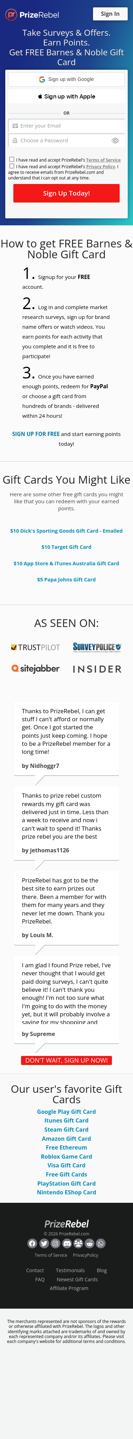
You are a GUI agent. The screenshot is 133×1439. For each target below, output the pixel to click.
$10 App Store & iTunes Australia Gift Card (66, 563)
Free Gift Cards (66, 1174)
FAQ (40, 1279)
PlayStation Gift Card (66, 1183)
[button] (66, 80)
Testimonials (70, 1270)
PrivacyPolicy (85, 1255)
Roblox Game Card (66, 1156)
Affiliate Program (69, 1288)
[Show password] (115, 141)
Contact (35, 1270)
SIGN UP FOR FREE (36, 433)
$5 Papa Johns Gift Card (66, 579)
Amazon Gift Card (66, 1139)
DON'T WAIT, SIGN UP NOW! (66, 1060)
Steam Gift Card (67, 1129)
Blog (102, 1270)
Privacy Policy (100, 167)
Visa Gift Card (66, 1165)
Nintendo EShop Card (66, 1192)
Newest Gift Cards (77, 1279)
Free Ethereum (66, 1147)
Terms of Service (103, 160)
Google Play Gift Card (66, 1112)
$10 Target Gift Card (66, 547)
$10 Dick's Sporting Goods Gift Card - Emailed (66, 530)
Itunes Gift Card (67, 1120)
